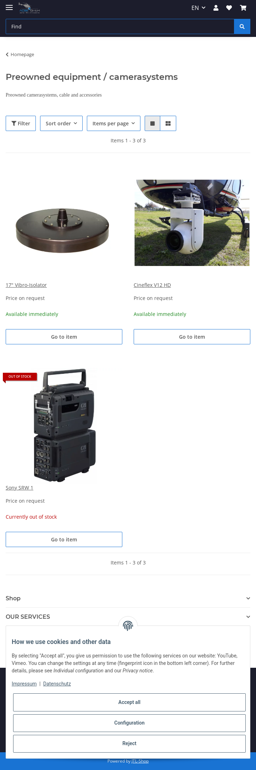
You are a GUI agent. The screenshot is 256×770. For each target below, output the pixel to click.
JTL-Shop (140, 761)
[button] (216, 8)
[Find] (120, 26)
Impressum (24, 684)
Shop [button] (13, 598)
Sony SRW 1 (19, 487)
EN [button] (195, 8)
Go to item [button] (64, 336)
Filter (20, 123)
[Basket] (243, 8)
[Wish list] (229, 8)
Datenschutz (57, 684)
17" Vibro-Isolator (26, 285)
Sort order (58, 123)
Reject (129, 743)
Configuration (129, 723)
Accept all (129, 702)
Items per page (111, 123)
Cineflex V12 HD (152, 285)
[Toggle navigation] (9, 4)
